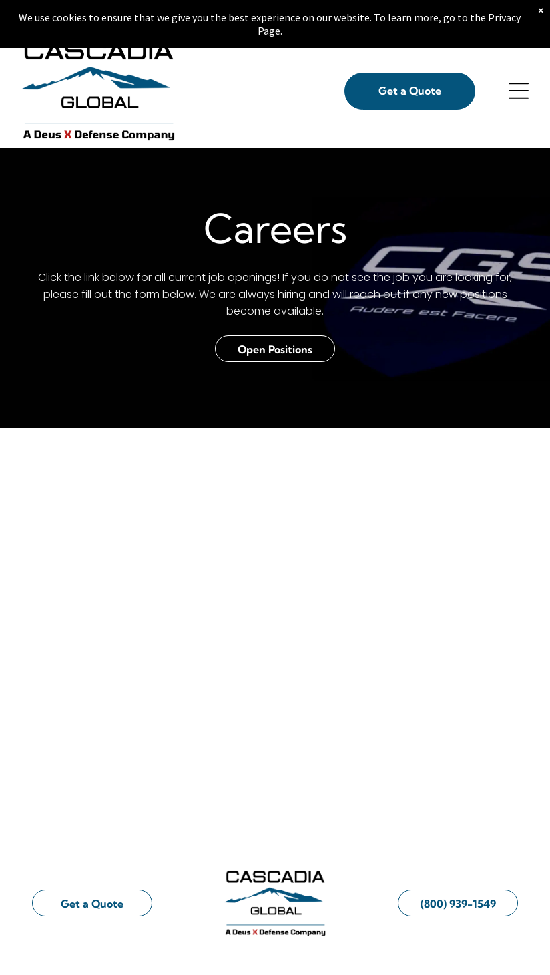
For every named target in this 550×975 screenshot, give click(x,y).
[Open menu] (519, 93)
